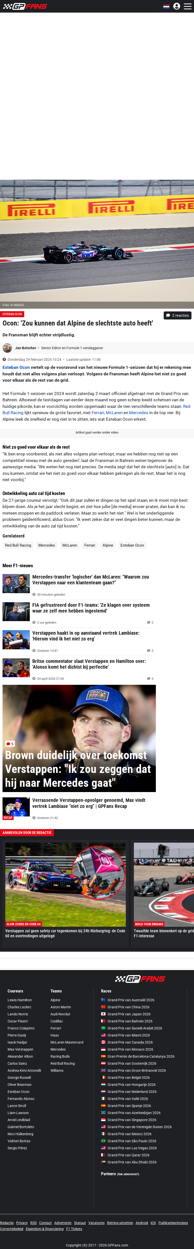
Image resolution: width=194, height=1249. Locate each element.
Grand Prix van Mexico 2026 (126, 1134)
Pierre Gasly (17, 1035)
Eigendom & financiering (45, 1229)
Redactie (7, 1223)
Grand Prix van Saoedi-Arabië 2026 (131, 1028)
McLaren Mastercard (67, 1042)
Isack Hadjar (17, 1042)
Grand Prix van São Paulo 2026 (128, 1141)
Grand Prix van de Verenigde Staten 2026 (136, 1127)
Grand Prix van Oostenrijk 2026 (128, 1063)
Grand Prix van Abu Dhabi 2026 (129, 1162)
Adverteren (62, 1223)
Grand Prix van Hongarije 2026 (128, 1085)
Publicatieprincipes (173, 1223)
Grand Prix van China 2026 (125, 1007)
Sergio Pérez (17, 1148)
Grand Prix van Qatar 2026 (125, 1155)
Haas (55, 1035)
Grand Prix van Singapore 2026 (128, 1120)
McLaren (114, 412)
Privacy (22, 1223)
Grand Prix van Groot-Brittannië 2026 (133, 1070)
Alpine (108, 545)
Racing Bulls (60, 1056)
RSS (33, 1223)
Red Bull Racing (18, 545)
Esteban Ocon (12, 314)
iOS (153, 1223)
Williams (57, 1070)
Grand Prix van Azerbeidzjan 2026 (131, 1113)
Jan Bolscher (26, 348)
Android (142, 1223)
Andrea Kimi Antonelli (24, 1070)
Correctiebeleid (11, 1229)
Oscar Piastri (18, 1021)
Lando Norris (18, 1014)
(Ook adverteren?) (128, 1174)
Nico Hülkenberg (20, 1134)
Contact (45, 1223)
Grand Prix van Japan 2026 (126, 1014)
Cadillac (57, 1021)
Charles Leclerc (19, 1007)
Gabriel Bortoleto (21, 1127)
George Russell (19, 1078)
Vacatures (96, 1223)
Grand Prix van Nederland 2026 (129, 1092)
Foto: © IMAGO (13, 305)
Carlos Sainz (17, 1063)
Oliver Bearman (20, 1085)
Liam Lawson (18, 1113)
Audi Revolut (60, 1014)
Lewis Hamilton (20, 1000)
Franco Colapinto (21, 1028)
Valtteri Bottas (19, 1141)
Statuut (80, 1223)
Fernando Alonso (21, 1099)
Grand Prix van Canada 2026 (127, 1042)
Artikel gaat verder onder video (97, 432)
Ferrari (98, 412)
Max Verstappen (20, 1049)
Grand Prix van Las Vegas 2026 (129, 1148)
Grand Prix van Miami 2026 (125, 1035)
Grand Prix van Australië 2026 (127, 1000)
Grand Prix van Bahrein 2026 (127, 1021)
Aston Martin (61, 1007)
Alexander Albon (20, 1056)
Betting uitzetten (120, 1223)
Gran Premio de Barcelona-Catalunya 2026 (138, 1056)
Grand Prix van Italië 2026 (124, 1099)
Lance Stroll (17, 1106)
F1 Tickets (74, 1229)
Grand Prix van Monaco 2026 (127, 1049)
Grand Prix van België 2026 (125, 1078)
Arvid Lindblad (19, 1120)
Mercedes (138, 412)
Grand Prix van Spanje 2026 (126, 1106)
